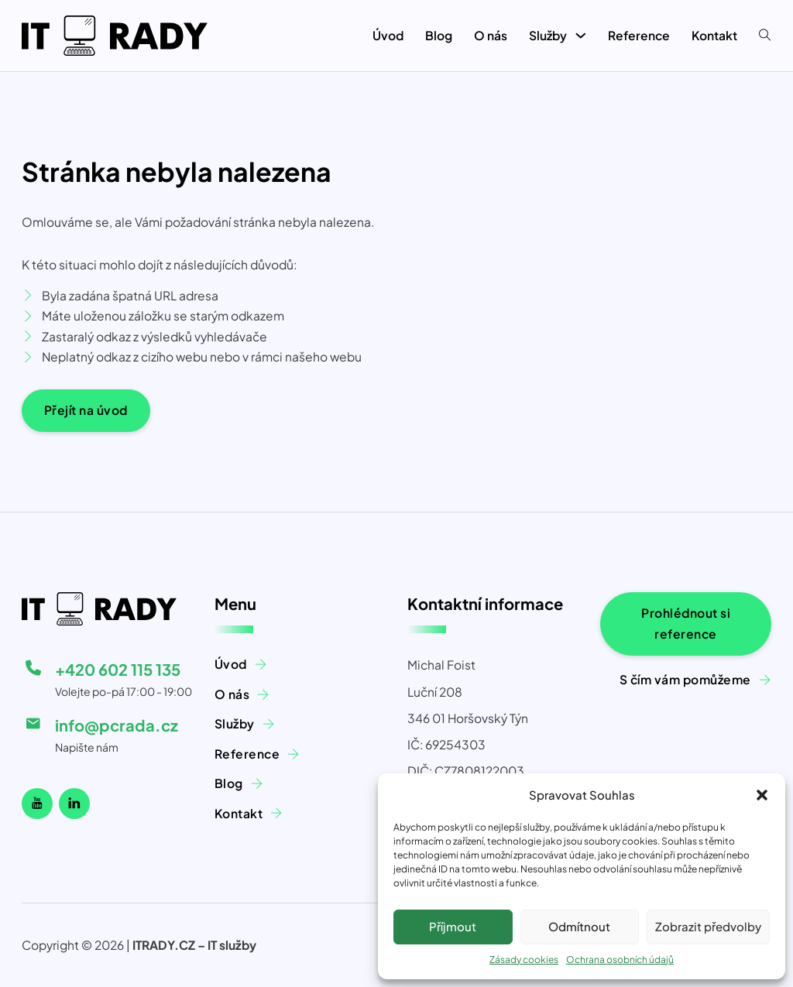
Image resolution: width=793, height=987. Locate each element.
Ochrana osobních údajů (620, 959)
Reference (639, 35)
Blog (438, 35)
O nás (490, 35)
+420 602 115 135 (117, 669)
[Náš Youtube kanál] (37, 803)
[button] (762, 795)
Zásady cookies (523, 959)
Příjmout (452, 926)
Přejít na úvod (86, 410)
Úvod (387, 35)
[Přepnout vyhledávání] (765, 35)
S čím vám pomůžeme (685, 679)
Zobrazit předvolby (708, 926)
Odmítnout (579, 926)
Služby (548, 35)
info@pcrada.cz (116, 725)
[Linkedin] (74, 803)
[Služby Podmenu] (581, 35)
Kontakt (714, 35)
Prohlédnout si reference (685, 623)
